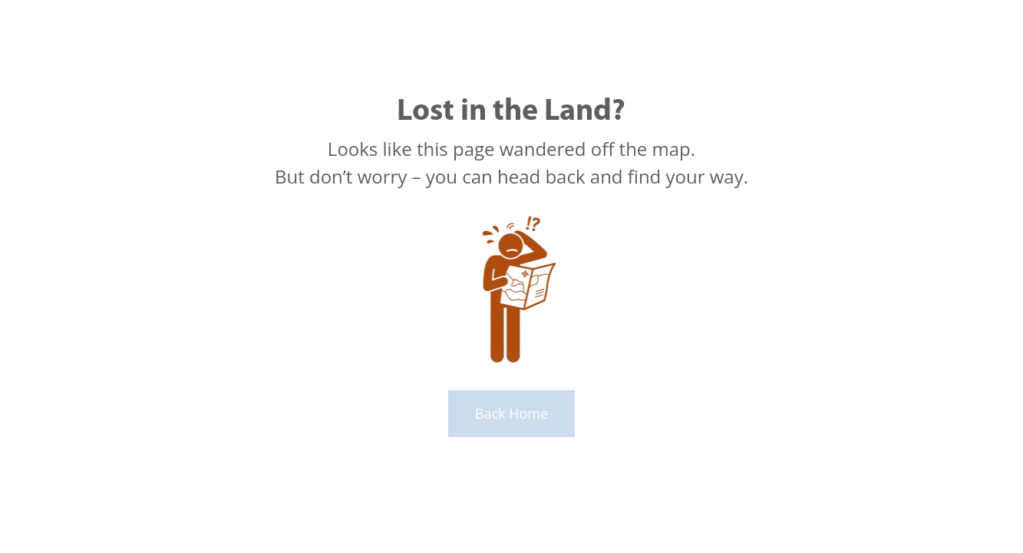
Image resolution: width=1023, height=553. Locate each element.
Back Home (511, 413)
